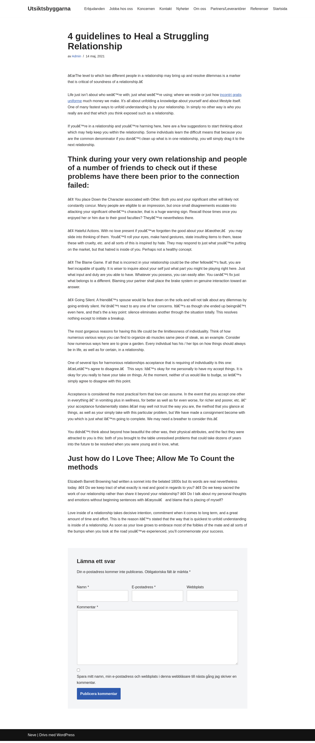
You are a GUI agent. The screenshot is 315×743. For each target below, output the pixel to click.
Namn (83, 589)
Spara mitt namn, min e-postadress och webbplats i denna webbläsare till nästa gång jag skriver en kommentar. (157, 682)
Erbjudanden (94, 9)
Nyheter (182, 9)
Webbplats (195, 589)
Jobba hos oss (120, 9)
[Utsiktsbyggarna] (49, 8)
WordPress (66, 737)
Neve (32, 737)
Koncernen (145, 9)
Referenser (259, 9)
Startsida (280, 9)
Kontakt (165, 9)
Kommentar (87, 609)
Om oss (199, 9)
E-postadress (144, 589)
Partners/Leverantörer (228, 9)
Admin (76, 56)
